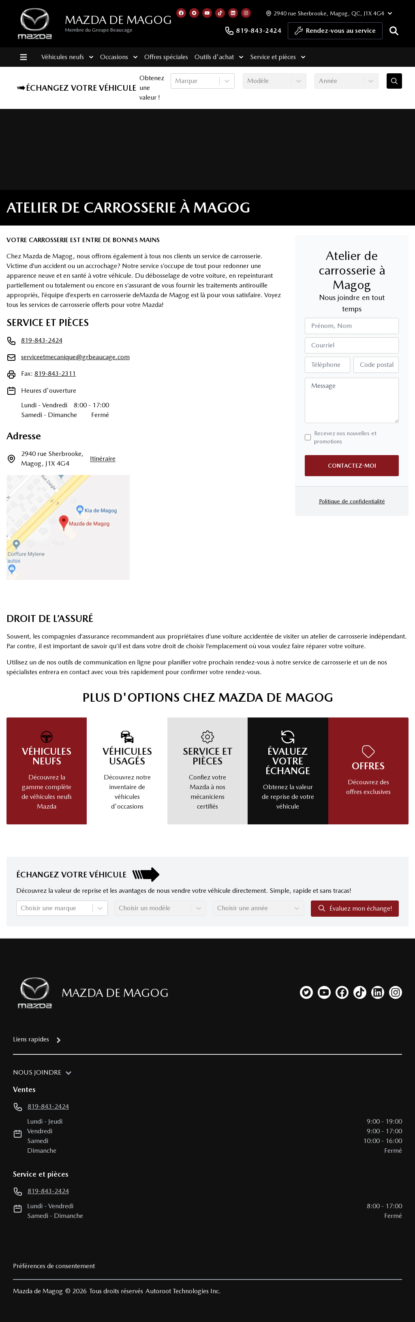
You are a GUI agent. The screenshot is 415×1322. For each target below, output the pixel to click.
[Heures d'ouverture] (328, 13)
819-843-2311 (55, 373)
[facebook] (342, 992)
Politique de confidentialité (352, 501)
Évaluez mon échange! (354, 908)
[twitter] (306, 992)
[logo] (35, 23)
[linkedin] (377, 992)
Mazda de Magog (118, 20)
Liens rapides (31, 1039)
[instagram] (395, 992)
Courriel (322, 345)
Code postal (377, 364)
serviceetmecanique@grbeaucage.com (75, 357)
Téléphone (325, 364)
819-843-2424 (253, 31)
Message (323, 386)
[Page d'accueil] (32, 993)
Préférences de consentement (54, 1266)
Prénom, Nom (331, 326)
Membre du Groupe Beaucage (99, 30)
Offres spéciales (164, 57)
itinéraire (103, 458)
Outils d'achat (216, 57)
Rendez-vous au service (335, 33)
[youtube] (324, 992)
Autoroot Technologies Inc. (183, 1291)
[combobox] (176, 81)
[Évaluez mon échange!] (394, 81)
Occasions (116, 57)
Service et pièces (275, 57)
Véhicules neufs (65, 57)
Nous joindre (37, 1072)
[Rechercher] (394, 31)
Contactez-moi (352, 465)
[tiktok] (359, 992)
